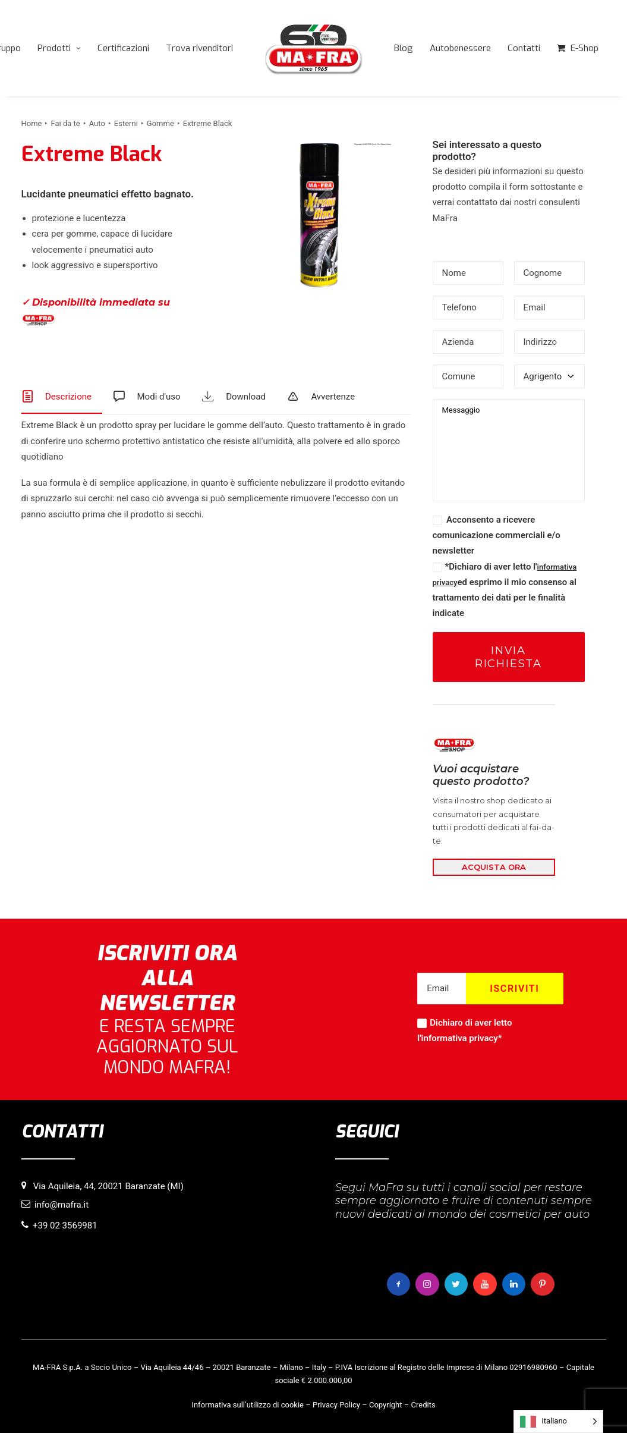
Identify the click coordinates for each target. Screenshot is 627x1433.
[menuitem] (59, 48)
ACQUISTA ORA (494, 867)
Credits (423, 1404)
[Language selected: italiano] (558, 1421)
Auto (97, 123)
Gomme (160, 123)
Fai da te (65, 123)
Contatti (524, 48)
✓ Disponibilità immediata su (95, 311)
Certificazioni (123, 48)
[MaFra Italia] (314, 48)
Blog (403, 48)
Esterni (126, 123)
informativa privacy (459, 1038)
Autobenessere (460, 48)
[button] (319, 215)
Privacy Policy (336, 1404)
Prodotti (59, 48)
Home (31, 123)
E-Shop (584, 48)
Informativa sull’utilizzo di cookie (247, 1404)
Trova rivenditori (199, 48)
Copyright (385, 1404)
